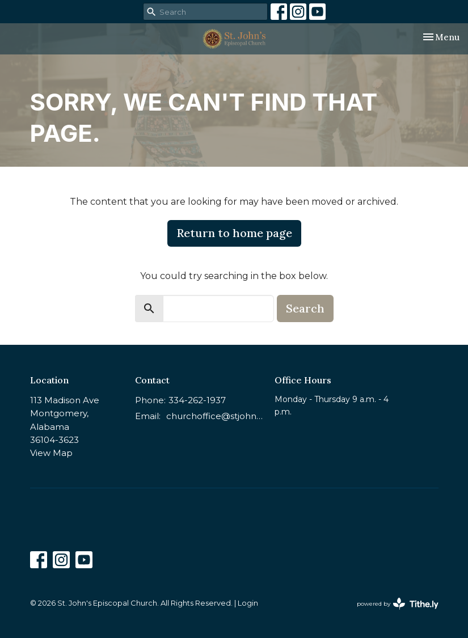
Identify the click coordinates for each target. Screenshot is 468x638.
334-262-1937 (197, 400)
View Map (51, 452)
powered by (398, 604)
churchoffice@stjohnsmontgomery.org (215, 416)
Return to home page (234, 233)
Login (248, 603)
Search (305, 308)
